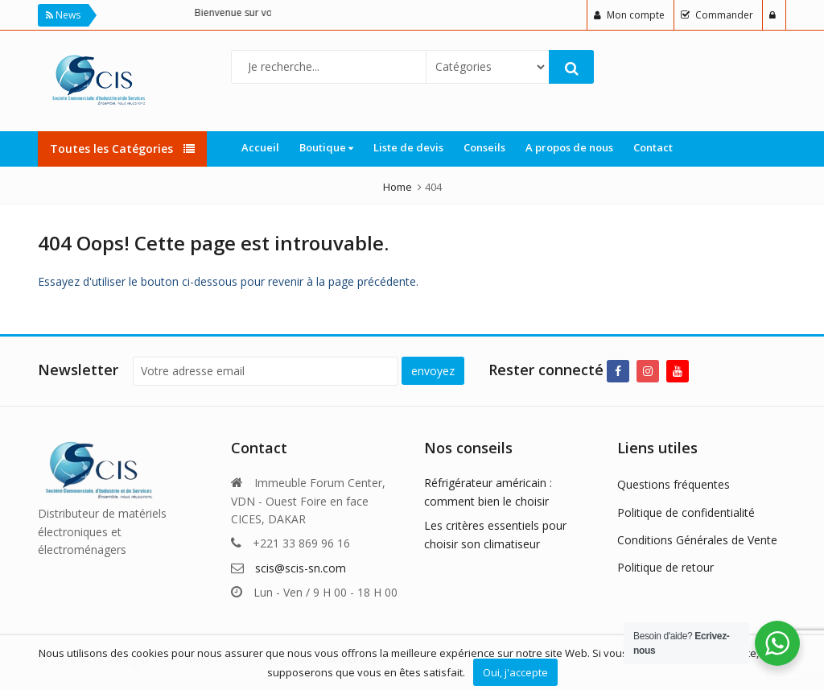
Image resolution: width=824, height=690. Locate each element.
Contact (653, 147)
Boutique (326, 147)
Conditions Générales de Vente (697, 539)
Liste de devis (408, 147)
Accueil (260, 147)
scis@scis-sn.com (300, 568)
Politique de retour (665, 567)
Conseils (484, 147)
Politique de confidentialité (686, 512)
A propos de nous (569, 147)
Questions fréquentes (673, 484)
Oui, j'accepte (515, 672)
